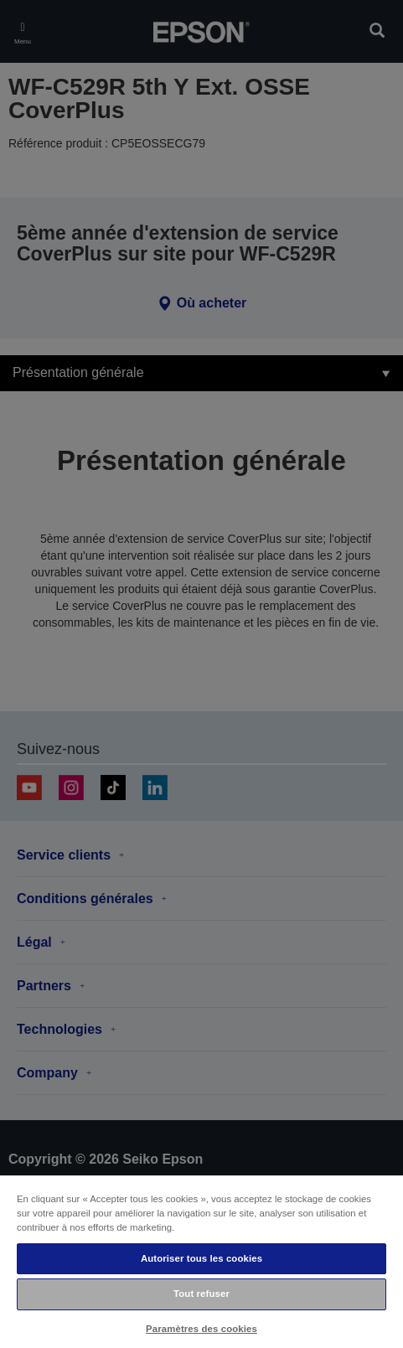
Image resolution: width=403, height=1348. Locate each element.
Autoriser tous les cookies (201, 1258)
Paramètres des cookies (201, 1329)
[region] (201, 1261)
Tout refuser (201, 1294)
